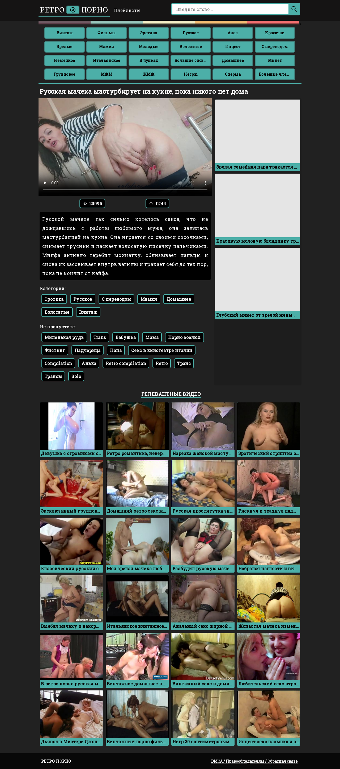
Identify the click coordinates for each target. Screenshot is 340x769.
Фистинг (55, 350)
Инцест (232, 46)
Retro (162, 363)
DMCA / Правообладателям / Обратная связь (254, 761)
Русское (191, 32)
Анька (89, 363)
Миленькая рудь (64, 337)
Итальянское (106, 60)
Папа (116, 350)
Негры (191, 74)
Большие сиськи (192, 60)
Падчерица (88, 350)
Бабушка (126, 337)
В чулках (148, 60)
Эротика (148, 32)
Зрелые (64, 46)
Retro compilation (126, 363)
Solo (76, 376)
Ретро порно (74, 10)
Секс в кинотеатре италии (161, 350)
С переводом (275, 46)
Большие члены (276, 74)
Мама (152, 337)
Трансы (53, 376)
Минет (275, 60)
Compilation (58, 363)
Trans (100, 337)
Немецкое (64, 60)
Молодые (149, 46)
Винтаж (65, 32)
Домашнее (233, 60)
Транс (184, 363)
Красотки (274, 32)
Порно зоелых (184, 337)
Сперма (233, 74)
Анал (233, 32)
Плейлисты (127, 10)
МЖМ (106, 74)
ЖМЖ (148, 74)
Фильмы (106, 32)
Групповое (64, 74)
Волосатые (191, 46)
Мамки (106, 46)
